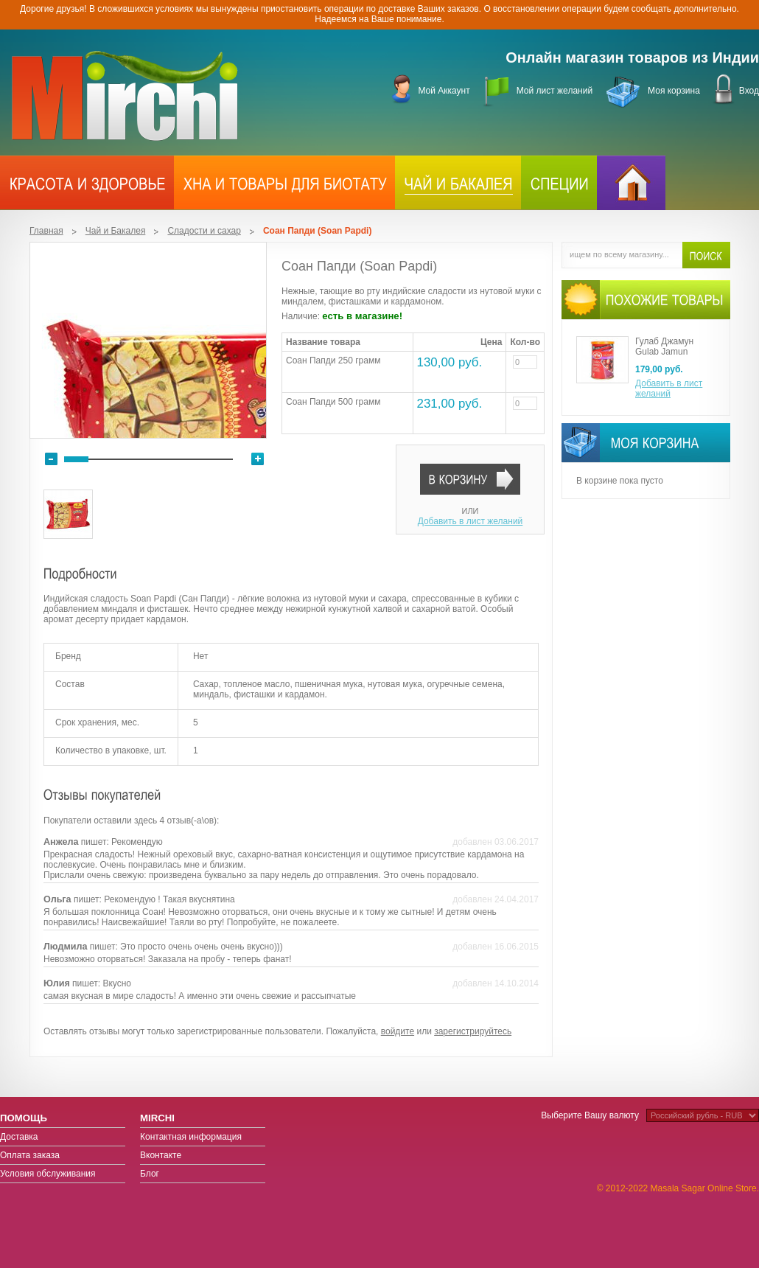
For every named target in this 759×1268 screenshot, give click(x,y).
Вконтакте (160, 1155)
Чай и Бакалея (115, 231)
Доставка (19, 1137)
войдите (397, 1031)
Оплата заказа (30, 1155)
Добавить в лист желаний (470, 521)
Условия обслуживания (48, 1173)
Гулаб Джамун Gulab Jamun (664, 346)
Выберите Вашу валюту (590, 1115)
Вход (749, 91)
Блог (149, 1173)
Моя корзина (674, 91)
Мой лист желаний (554, 91)
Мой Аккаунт (443, 91)
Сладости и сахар (203, 231)
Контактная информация (191, 1137)
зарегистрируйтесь (472, 1031)
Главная (46, 231)
